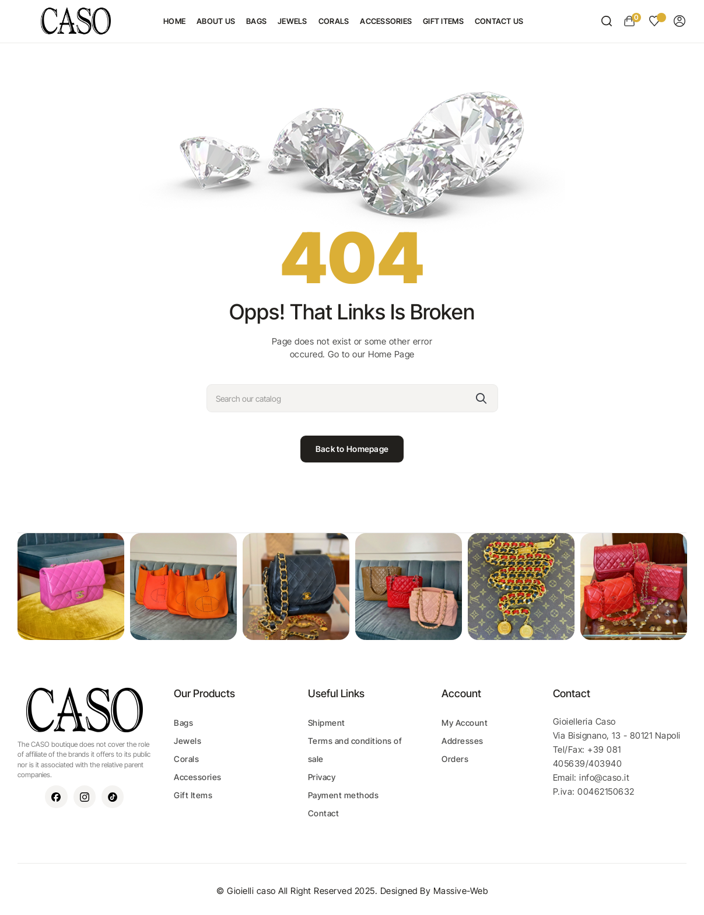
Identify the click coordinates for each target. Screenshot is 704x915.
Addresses (463, 741)
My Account (465, 723)
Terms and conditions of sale (355, 750)
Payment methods (343, 795)
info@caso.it (604, 777)
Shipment (326, 723)
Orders (455, 759)
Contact (323, 813)
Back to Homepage (352, 449)
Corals (186, 759)
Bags (183, 723)
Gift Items (193, 795)
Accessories (198, 777)
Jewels (187, 741)
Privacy (322, 777)
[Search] (352, 398)
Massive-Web (460, 890)
